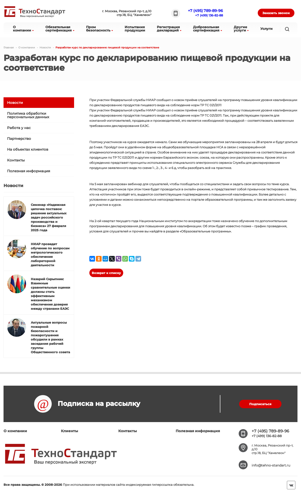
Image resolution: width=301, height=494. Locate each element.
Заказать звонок (276, 13)
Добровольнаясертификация (207, 28)
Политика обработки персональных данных (28, 115)
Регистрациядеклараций (169, 28)
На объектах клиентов (27, 149)
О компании (15, 431)
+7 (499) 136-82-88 (209, 15)
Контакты (16, 160)
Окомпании (23, 28)
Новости (15, 102)
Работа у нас (19, 127)
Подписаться (260, 404)
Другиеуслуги (241, 28)
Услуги (266, 29)
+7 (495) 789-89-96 (205, 10)
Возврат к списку (106, 273)
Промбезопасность (99, 28)
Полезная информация (28, 171)
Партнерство (19, 138)
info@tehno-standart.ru (271, 465)
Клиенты (69, 431)
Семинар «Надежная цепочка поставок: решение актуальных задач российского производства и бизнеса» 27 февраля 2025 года (49, 217)
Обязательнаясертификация (59, 28)
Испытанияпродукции (135, 28)
